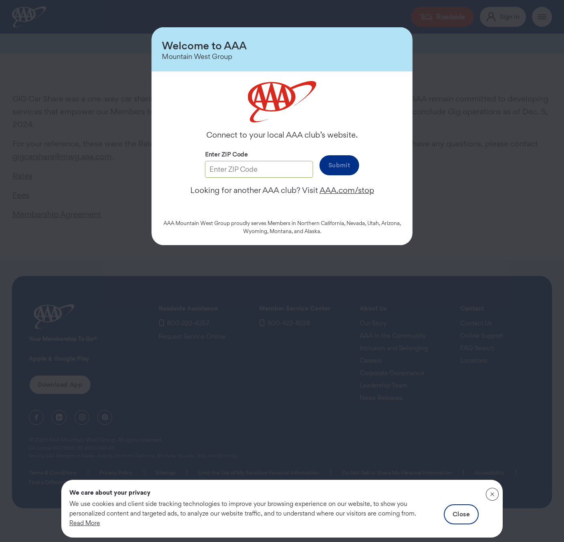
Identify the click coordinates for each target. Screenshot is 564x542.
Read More (84, 523)
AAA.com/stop (347, 190)
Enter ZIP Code (226, 154)
